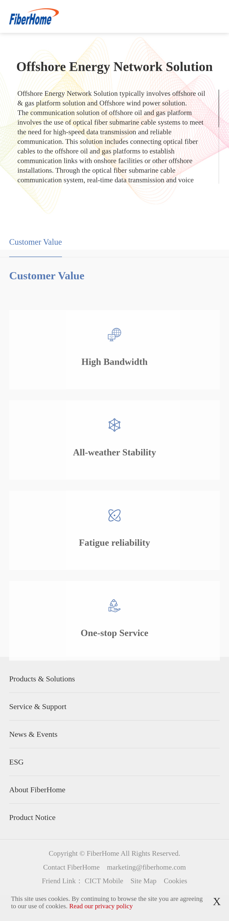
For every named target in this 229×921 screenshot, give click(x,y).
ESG (16, 762)
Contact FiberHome (71, 867)
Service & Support (37, 706)
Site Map (144, 881)
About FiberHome (37, 789)
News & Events (33, 734)
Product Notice (32, 817)
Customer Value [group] (35, 251)
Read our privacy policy (101, 906)
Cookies (175, 881)
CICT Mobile (104, 881)
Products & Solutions (42, 678)
